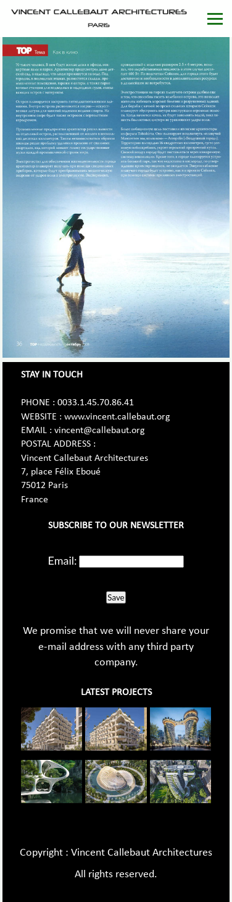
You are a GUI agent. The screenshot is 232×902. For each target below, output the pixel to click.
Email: (62, 560)
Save (115, 597)
